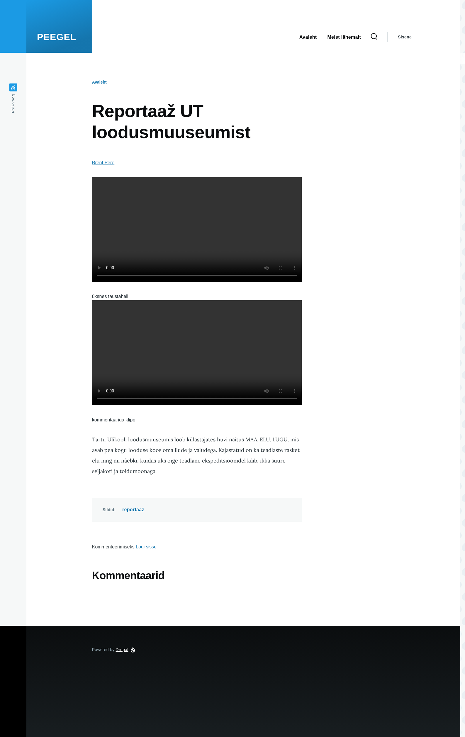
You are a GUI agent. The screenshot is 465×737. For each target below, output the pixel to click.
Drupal (122, 649)
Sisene (405, 37)
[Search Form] (374, 37)
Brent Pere (103, 162)
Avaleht (99, 82)
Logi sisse (146, 546)
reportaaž (133, 509)
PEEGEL (56, 37)
